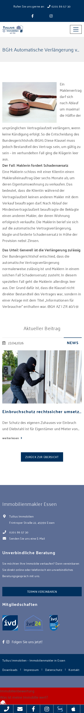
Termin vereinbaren (42, 591)
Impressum (31, 669)
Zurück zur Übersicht (42, 456)
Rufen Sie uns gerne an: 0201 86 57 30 (42, 6)
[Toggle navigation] (76, 29)
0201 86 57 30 (18, 532)
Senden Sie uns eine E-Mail (27, 538)
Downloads (10, 669)
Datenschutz (53, 669)
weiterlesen (11, 438)
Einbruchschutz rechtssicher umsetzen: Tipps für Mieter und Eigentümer (42, 411)
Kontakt (74, 669)
